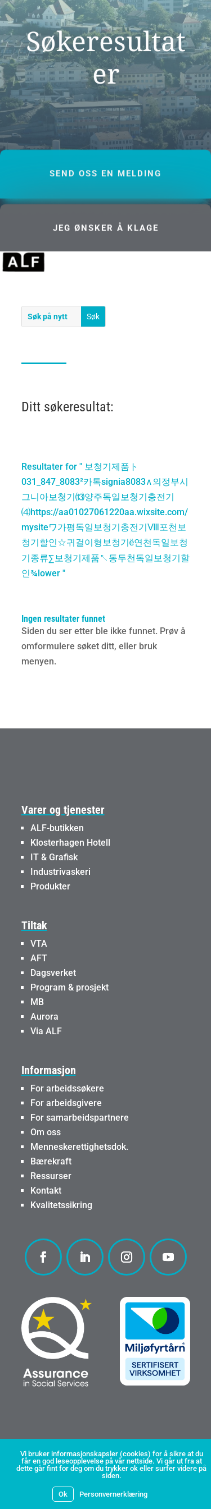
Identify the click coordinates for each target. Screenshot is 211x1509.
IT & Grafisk (54, 857)
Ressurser (50, 1176)
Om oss (45, 1132)
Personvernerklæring (113, 1494)
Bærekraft (50, 1161)
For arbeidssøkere (67, 1088)
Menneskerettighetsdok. (79, 1146)
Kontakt (45, 1190)
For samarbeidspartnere (79, 1117)
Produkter (50, 886)
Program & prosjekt (69, 987)
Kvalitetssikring (61, 1205)
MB (37, 1002)
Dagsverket (53, 972)
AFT (38, 958)
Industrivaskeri (60, 871)
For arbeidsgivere (66, 1103)
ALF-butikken (57, 828)
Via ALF (46, 1031)
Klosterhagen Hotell (70, 842)
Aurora (44, 1016)
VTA (38, 943)
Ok (63, 1494)
